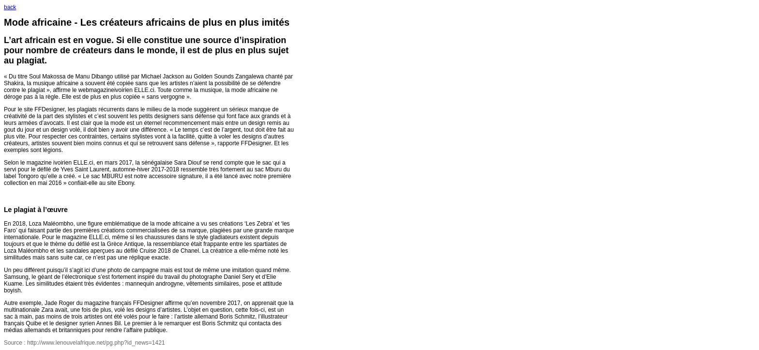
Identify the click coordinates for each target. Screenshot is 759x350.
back (10, 7)
